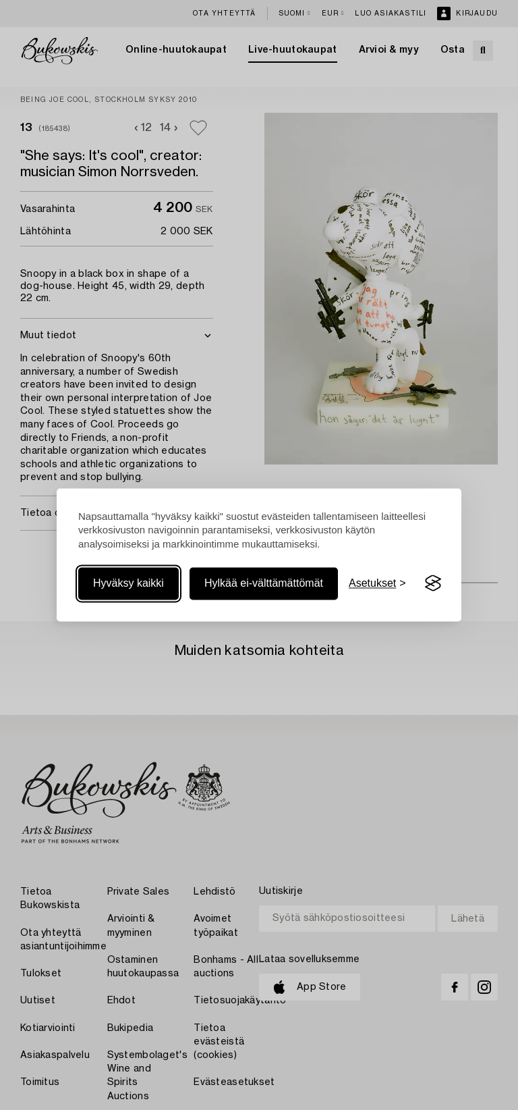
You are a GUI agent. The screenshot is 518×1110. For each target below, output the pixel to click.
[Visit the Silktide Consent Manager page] (433, 583)
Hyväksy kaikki (128, 583)
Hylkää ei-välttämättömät (263, 583)
